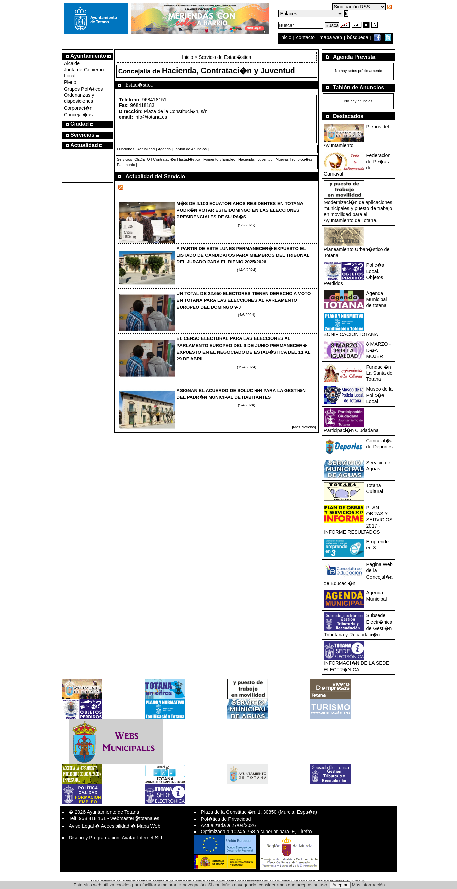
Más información (368, 884)
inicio (286, 37)
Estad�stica (189, 159)
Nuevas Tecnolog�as (294, 159)
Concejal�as (78, 114)
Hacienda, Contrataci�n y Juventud (228, 70)
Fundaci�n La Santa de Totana (379, 373)
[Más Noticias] (304, 427)
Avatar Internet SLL (143, 837)
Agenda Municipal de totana (376, 299)
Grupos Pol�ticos (83, 89)
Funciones (126, 149)
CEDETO (142, 159)
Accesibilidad (115, 826)
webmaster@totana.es (135, 818)
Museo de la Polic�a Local (379, 395)
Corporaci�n (78, 108)
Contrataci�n (164, 159)
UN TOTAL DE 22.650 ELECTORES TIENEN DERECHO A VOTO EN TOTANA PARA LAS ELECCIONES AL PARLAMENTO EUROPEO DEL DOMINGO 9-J (243, 300)
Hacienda (246, 159)
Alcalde (72, 63)
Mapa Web (148, 826)
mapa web (331, 37)
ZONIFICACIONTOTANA (351, 334)
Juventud (264, 159)
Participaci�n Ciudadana (351, 430)
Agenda (164, 149)
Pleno (70, 82)
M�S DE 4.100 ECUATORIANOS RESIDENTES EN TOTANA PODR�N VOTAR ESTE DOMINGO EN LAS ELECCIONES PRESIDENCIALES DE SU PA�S (239, 210)
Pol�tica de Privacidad (226, 819)
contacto (305, 37)
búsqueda (358, 37)
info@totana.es (150, 117)
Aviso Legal (81, 826)
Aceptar (340, 884)
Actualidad (146, 149)
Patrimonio (126, 165)
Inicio (188, 57)
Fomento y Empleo (219, 159)
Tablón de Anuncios (190, 149)
